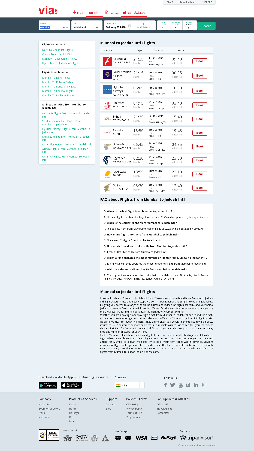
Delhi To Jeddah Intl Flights (57, 50)
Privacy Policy (134, 408)
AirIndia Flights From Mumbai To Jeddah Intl (65, 150)
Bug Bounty (133, 417)
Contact (110, 404)
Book (199, 61)
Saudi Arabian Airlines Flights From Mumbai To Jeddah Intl (61, 122)
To (74, 23)
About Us (43, 404)
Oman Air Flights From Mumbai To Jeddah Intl (66, 158)
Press (41, 412)
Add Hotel (162, 404)
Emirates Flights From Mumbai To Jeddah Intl (66, 138)
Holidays (74, 412)
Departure (111, 23)
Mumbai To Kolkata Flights (57, 82)
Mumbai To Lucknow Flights (58, 95)
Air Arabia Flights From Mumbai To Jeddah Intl (66, 115)
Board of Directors (49, 408)
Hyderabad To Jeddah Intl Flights (60, 63)
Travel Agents (164, 408)
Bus (71, 417)
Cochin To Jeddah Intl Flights (58, 54)
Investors (43, 417)
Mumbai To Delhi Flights (56, 77)
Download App (187, 2)
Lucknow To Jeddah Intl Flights (59, 58)
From (43, 23)
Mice (72, 421)
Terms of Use (134, 412)
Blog (108, 408)
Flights (73, 404)
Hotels (73, 408)
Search (206, 26)
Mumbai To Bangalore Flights (59, 86)
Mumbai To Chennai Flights (57, 91)
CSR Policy (132, 404)
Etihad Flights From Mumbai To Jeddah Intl (66, 144)
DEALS (170, 2)
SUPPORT (207, 2)
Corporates (163, 412)
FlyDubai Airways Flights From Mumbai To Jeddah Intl (66, 130)
